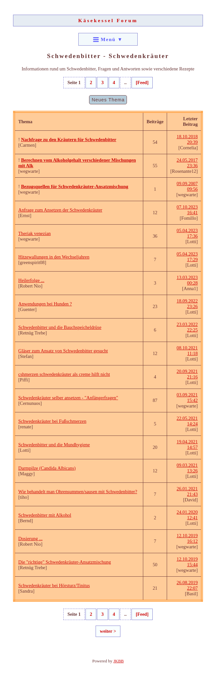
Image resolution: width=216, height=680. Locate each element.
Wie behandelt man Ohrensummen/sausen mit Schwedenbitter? (77, 491)
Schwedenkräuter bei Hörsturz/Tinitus (54, 585)
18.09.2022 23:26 (187, 303)
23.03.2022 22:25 (187, 327)
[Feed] (142, 82)
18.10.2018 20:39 (187, 139)
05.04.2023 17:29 (187, 256)
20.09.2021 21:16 (187, 374)
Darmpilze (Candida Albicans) (47, 468)
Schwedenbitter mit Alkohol (44, 515)
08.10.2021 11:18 (187, 350)
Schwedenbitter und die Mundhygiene (54, 444)
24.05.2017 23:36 (187, 162)
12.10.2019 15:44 (187, 561)
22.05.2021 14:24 (187, 421)
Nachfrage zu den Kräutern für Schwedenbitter (68, 139)
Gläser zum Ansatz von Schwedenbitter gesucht (63, 350)
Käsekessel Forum (108, 20)
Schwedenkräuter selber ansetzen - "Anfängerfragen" (68, 397)
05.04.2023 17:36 (187, 233)
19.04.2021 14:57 (187, 444)
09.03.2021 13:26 (187, 468)
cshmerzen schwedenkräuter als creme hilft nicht (64, 374)
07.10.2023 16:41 (187, 209)
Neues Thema (108, 99)
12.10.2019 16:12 (187, 538)
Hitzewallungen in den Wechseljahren (53, 256)
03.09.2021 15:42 (187, 397)
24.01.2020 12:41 (187, 515)
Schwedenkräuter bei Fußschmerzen (52, 421)
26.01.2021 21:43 (187, 491)
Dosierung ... (30, 538)
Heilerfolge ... (31, 280)
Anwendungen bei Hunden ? (45, 303)
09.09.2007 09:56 (187, 186)
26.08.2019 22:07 (187, 585)
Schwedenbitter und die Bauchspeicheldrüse (59, 327)
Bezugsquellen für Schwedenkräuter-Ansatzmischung (74, 186)
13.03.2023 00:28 (187, 280)
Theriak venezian (34, 233)
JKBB (119, 660)
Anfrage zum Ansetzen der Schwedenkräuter (60, 210)
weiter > (108, 631)
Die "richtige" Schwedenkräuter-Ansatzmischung (64, 562)
